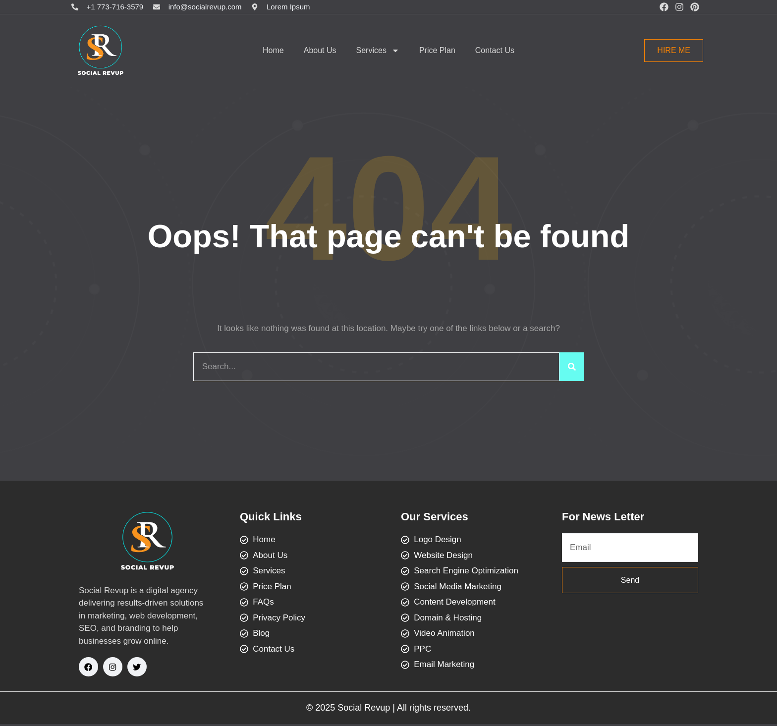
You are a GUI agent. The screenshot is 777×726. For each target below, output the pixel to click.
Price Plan (437, 50)
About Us (320, 50)
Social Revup (363, 710)
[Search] (571, 366)
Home (273, 50)
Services (377, 50)
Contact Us (494, 50)
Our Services (434, 516)
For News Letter (603, 516)
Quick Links (271, 516)
